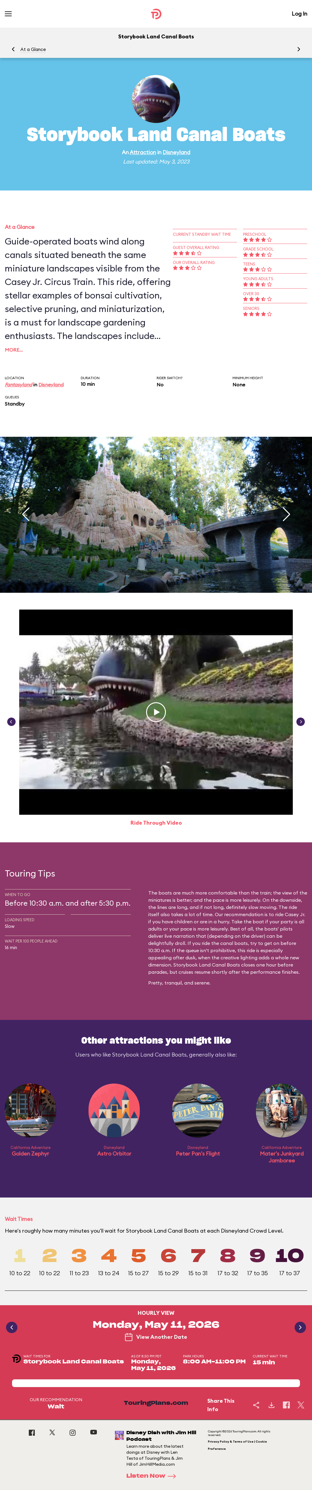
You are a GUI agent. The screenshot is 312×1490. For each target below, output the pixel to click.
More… (14, 350)
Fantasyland (18, 385)
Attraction (143, 152)
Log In (299, 13)
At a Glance (33, 49)
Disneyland (176, 152)
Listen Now (153, 1476)
